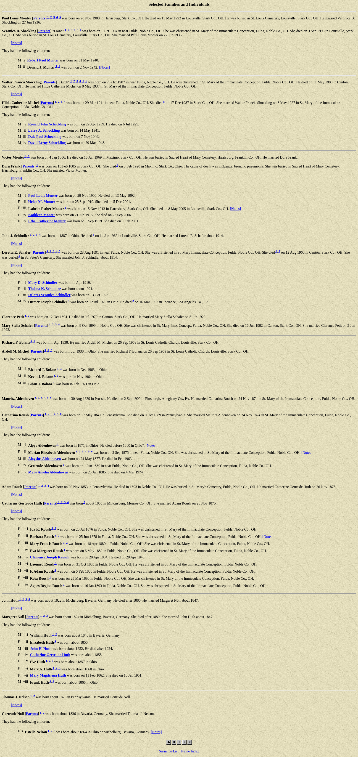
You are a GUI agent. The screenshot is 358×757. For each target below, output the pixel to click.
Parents (39, 18)
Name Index (190, 751)
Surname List (169, 751)
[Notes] (16, 43)
